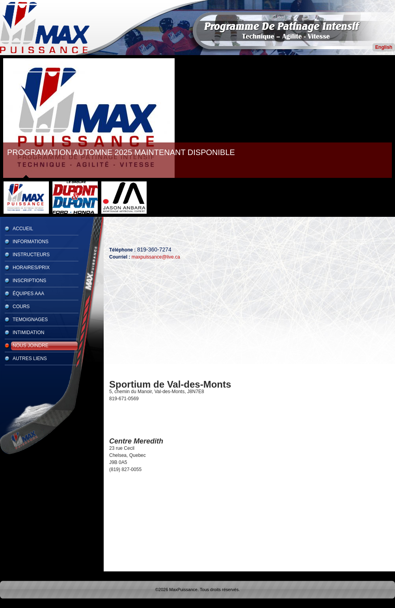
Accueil (23, 228)
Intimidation (28, 332)
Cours (21, 306)
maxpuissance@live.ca (156, 257)
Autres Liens (30, 358)
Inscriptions (29, 280)
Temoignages (30, 319)
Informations (30, 241)
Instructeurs (31, 254)
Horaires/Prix (31, 267)
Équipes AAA (28, 293)
